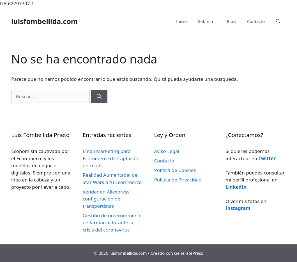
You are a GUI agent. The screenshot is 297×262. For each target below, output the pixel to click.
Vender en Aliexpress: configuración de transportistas (107, 198)
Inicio (181, 21)
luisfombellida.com (44, 21)
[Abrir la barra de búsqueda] (278, 21)
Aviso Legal (166, 151)
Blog (231, 21)
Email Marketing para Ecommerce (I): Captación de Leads (111, 158)
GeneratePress (188, 253)
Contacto (256, 21)
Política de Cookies (175, 170)
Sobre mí (207, 21)
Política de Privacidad (178, 179)
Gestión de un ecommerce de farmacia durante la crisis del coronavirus (112, 222)
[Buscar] (99, 96)
